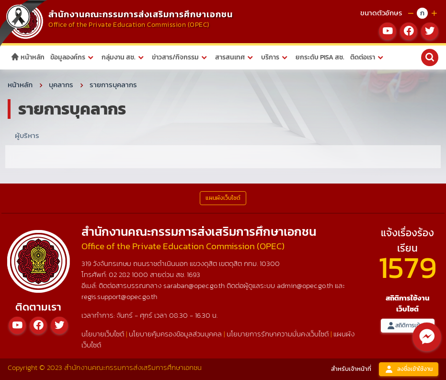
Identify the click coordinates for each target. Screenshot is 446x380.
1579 (407, 267)
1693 (193, 274)
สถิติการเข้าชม (408, 325)
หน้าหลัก (28, 57)
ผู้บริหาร (27, 135)
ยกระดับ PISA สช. (320, 57)
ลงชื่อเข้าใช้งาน (409, 369)
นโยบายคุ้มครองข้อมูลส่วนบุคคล (175, 333)
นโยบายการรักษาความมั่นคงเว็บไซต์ (278, 333)
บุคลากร (61, 84)
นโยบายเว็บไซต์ (102, 333)
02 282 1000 (129, 274)
